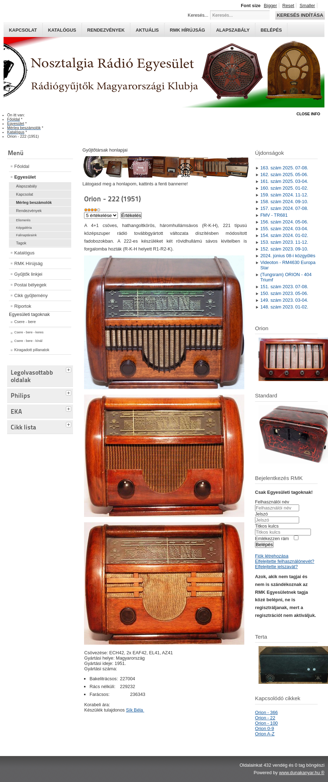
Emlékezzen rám (272, 538)
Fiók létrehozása (271, 556)
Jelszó (261, 514)
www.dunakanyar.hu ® (301, 772)
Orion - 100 (266, 723)
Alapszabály (233, 30)
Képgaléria (24, 227)
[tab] (69, 368)
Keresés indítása (300, 15)
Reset (288, 5)
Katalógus (62, 30)
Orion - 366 (266, 712)
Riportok (22, 306)
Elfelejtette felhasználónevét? (284, 561)
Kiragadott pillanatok (32, 350)
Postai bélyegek (30, 284)
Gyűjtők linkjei (28, 274)
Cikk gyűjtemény (31, 295)
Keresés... (198, 15)
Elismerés (23, 220)
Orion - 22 (265, 717)
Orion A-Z (265, 733)
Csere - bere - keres (28, 332)
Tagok (21, 243)
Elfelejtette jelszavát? (276, 566)
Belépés (271, 30)
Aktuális (147, 30)
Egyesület (25, 177)
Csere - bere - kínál (28, 341)
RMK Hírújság (28, 263)
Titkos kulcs (266, 526)
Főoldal (21, 166)
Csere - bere (25, 321)
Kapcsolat (23, 30)
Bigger (270, 5)
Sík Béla (135, 710)
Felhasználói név (272, 501)
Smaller (307, 5)
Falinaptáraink (26, 235)
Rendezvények (106, 30)
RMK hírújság (187, 30)
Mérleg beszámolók (34, 202)
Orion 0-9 (264, 728)
